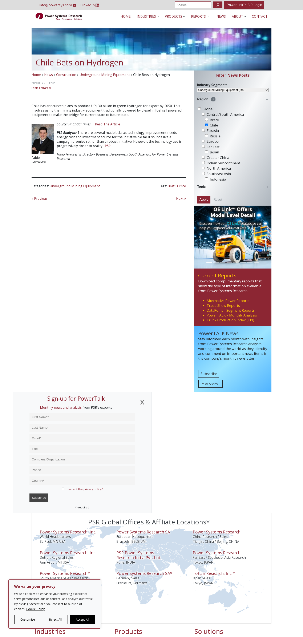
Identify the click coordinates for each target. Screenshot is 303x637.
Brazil (212, 119)
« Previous (40, 198)
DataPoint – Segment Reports (231, 310)
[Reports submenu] (208, 16)
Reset (218, 199)
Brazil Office (177, 186)
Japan (212, 152)
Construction (66, 75)
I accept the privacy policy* (85, 489)
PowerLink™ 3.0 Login (244, 5)
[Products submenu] (184, 16)
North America (216, 168)
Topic (201, 186)
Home (36, 75)
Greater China (215, 157)
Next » (181, 198)
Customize (27, 619)
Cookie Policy (35, 609)
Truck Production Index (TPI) (230, 320)
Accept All (82, 619)
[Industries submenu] (158, 16)
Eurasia (210, 130)
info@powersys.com (57, 5)
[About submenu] (245, 16)
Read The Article (107, 124)
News (48, 75)
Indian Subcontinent (221, 163)
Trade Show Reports (223, 305)
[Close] (142, 402)
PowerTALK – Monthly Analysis (232, 315)
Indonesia (215, 179)
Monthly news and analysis (61, 407)
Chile (52, 83)
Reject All (55, 619)
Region (206, 99)
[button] (200, 237)
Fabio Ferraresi (41, 88)
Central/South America (223, 114)
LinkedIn (89, 5)
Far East (210, 146)
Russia (213, 136)
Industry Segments (212, 84)
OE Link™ (234, 223)
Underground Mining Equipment (105, 75)
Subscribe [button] (209, 373)
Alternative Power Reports (228, 300)
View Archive (210, 384)
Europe (210, 141)
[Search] (217, 4)
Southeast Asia (216, 173)
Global (206, 108)
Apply (203, 200)
